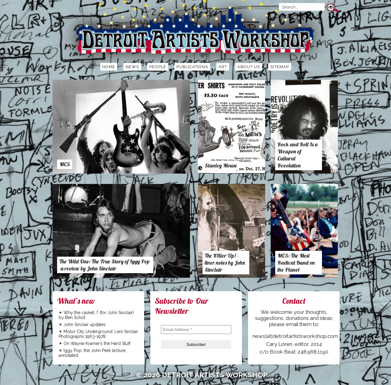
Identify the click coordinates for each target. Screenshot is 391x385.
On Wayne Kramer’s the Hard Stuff (97, 343)
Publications (192, 66)
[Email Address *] (196, 329)
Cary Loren (279, 344)
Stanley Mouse (221, 165)
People (157, 66)
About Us (248, 66)
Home (108, 66)
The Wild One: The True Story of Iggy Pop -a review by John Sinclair (104, 265)
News (132, 66)
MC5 (64, 164)
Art (222, 66)
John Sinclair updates (85, 324)
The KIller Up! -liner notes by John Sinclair (225, 262)
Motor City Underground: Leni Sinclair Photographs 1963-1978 (98, 334)
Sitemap (279, 66)
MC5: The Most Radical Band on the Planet (296, 262)
